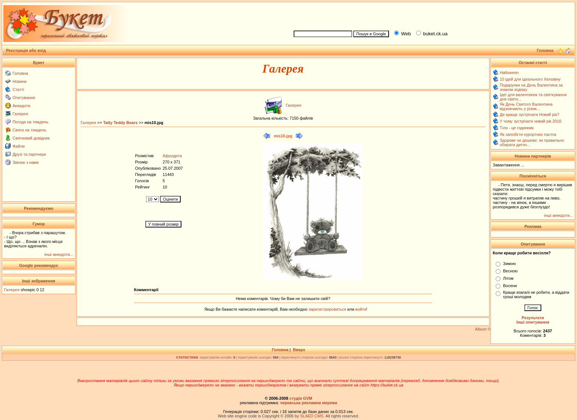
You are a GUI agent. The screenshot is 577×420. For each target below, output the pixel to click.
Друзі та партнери (29, 154)
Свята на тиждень (29, 130)
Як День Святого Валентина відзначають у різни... (526, 106)
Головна (20, 73)
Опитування (24, 97)
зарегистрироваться (327, 309)
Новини (19, 81)
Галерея (20, 114)
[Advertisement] (431, 15)
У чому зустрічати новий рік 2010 (531, 121)
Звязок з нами (26, 162)
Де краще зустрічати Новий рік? (529, 114)
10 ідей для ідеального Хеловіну (530, 79)
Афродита (172, 155)
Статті (18, 89)
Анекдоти (21, 105)
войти (360, 309)
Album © (483, 329)
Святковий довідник (31, 138)
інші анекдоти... (58, 254)
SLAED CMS (311, 416)
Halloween (509, 72)
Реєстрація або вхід (26, 50)
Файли (19, 146)
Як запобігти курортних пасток (528, 134)
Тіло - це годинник (517, 128)
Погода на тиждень (30, 122)
